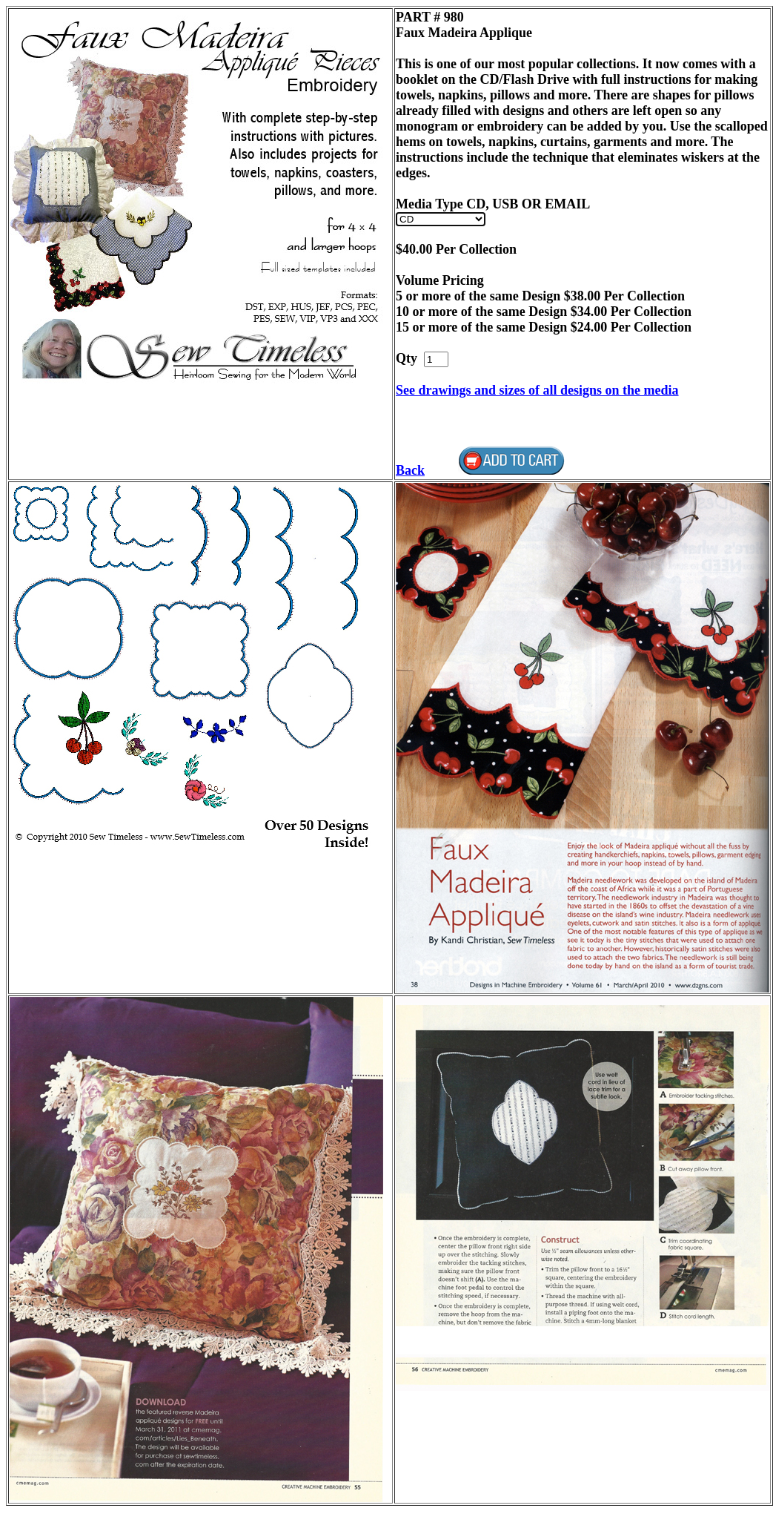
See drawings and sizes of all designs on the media (537, 390)
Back (410, 470)
